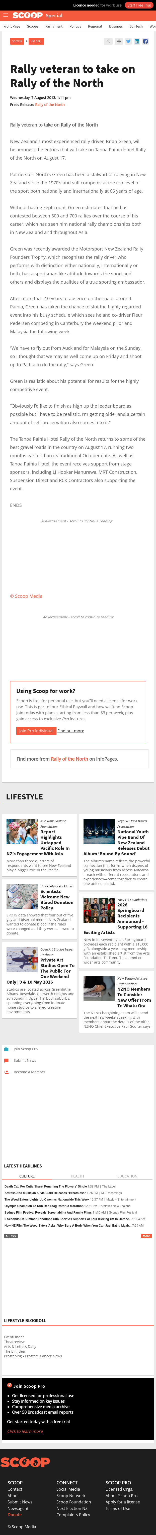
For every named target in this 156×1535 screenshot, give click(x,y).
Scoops (32, 26)
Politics (75, 26)
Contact (15, 1489)
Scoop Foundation (73, 1502)
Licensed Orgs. (119, 1489)
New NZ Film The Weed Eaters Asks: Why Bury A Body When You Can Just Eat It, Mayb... (68, 1225)
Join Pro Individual (36, 731)
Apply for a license (123, 1502)
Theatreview (14, 1341)
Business (116, 26)
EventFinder (14, 1337)
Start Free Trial (139, 5)
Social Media (68, 1489)
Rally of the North (50, 104)
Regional (95, 26)
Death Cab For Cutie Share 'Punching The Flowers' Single (46, 1186)
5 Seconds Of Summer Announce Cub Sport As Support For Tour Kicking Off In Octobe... (68, 1219)
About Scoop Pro (122, 1496)
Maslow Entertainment (121, 1199)
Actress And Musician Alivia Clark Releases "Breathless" (45, 1193)
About (13, 1496)
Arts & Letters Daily (20, 1346)
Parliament (53, 26)
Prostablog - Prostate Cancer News (33, 1356)
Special (36, 41)
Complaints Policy (73, 1515)
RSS (11, 1236)
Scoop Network (70, 1496)
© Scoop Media (22, 1527)
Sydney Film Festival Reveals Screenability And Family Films (48, 1212)
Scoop (17, 41)
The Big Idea (14, 1351)
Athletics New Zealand (115, 1206)
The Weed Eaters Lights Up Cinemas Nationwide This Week (47, 1199)
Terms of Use (118, 1508)
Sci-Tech (136, 26)
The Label (108, 1186)
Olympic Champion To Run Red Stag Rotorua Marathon (44, 1206)
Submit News (20, 1502)
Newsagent (18, 1508)
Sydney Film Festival (123, 1212)
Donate (15, 1515)
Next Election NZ (72, 1508)
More (146, 1236)
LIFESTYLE (24, 797)
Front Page (12, 26)
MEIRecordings (111, 1193)
